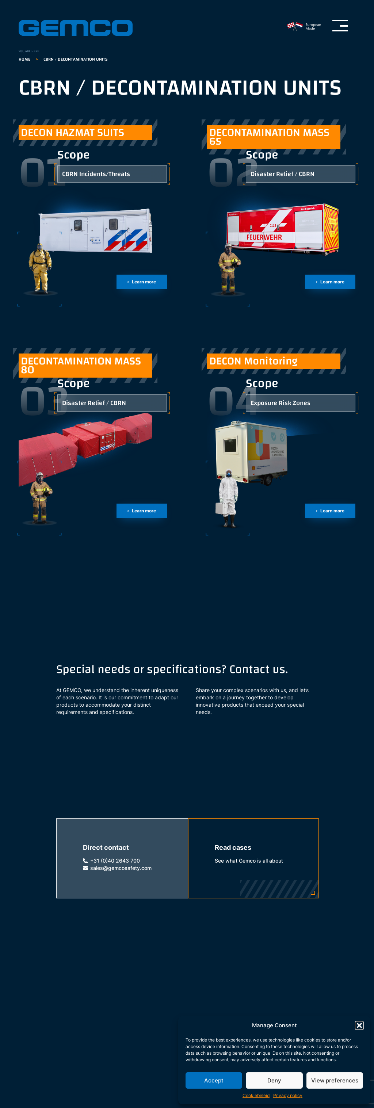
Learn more (144, 281)
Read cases (233, 847)
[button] (359, 1025)
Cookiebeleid (256, 1095)
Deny (274, 1080)
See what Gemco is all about (249, 861)
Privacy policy (287, 1095)
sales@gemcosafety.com (121, 868)
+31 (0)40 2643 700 (115, 861)
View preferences (334, 1080)
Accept (214, 1080)
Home (24, 59)
